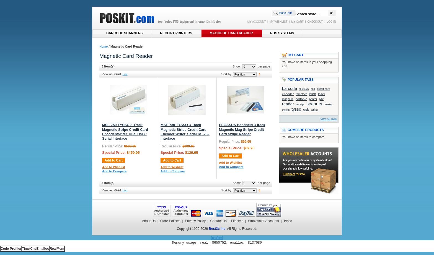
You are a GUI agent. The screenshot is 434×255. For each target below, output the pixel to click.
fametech (302, 94)
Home (103, 46)
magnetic (287, 99)
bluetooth (304, 89)
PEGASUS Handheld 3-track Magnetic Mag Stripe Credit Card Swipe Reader (242, 129)
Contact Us (218, 221)
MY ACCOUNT (256, 21)
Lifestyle (237, 221)
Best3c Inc (217, 229)
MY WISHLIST (279, 21)
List (125, 74)
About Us (149, 221)
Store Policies (170, 221)
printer (313, 99)
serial (328, 104)
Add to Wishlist (113, 167)
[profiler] (217, 238)
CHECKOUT (315, 21)
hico (312, 94)
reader (288, 104)
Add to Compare (114, 171)
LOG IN (331, 21)
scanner (314, 103)
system (286, 109)
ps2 (321, 99)
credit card (323, 88)
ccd (313, 88)
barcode (289, 88)
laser (321, 94)
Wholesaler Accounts (263, 221)
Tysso (287, 221)
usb (306, 109)
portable (301, 99)
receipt (300, 104)
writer (314, 109)
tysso (296, 109)
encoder (288, 94)
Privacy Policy (195, 221)
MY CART (297, 21)
